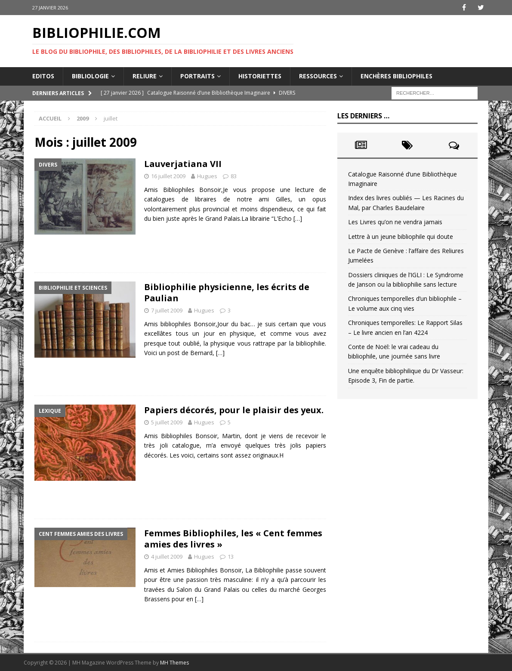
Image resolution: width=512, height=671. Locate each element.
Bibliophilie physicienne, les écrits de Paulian (226, 292)
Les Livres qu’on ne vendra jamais (395, 222)
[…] (297, 218)
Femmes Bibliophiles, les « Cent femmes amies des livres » (233, 538)
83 (234, 176)
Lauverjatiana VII (183, 164)
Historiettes (259, 76)
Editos (43, 76)
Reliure (145, 76)
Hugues (207, 176)
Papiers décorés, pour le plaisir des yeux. (234, 410)
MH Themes (174, 662)
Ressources (318, 76)
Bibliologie (90, 76)
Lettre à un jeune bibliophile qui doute (400, 236)
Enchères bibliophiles (396, 76)
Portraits (197, 76)
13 (231, 556)
